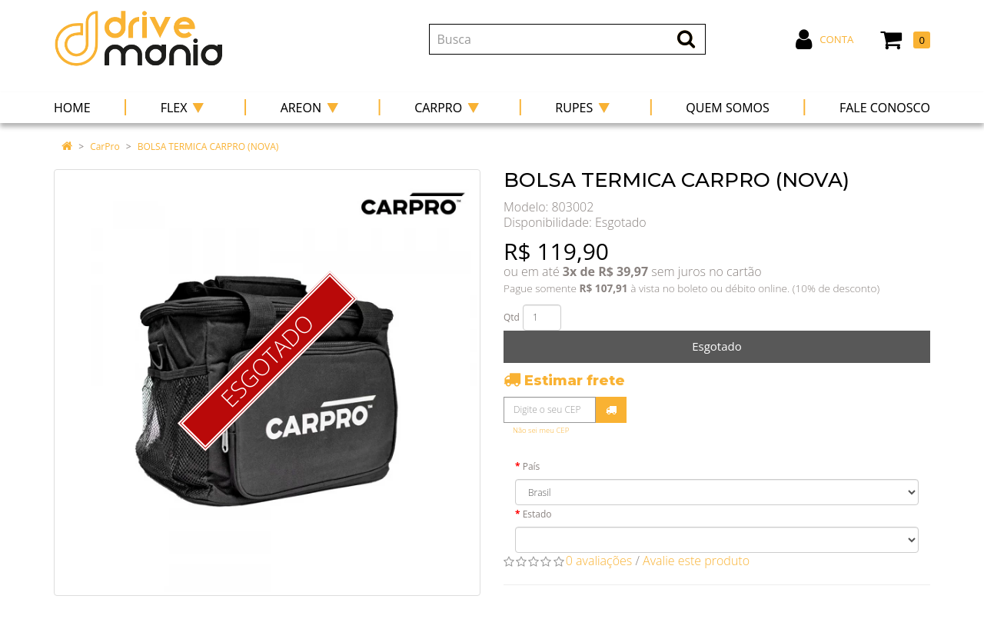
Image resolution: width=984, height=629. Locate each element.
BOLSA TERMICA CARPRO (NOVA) (208, 146)
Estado (537, 514)
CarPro (104, 146)
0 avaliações (599, 560)
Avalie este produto (696, 560)
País (531, 466)
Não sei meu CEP (541, 430)
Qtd (512, 317)
